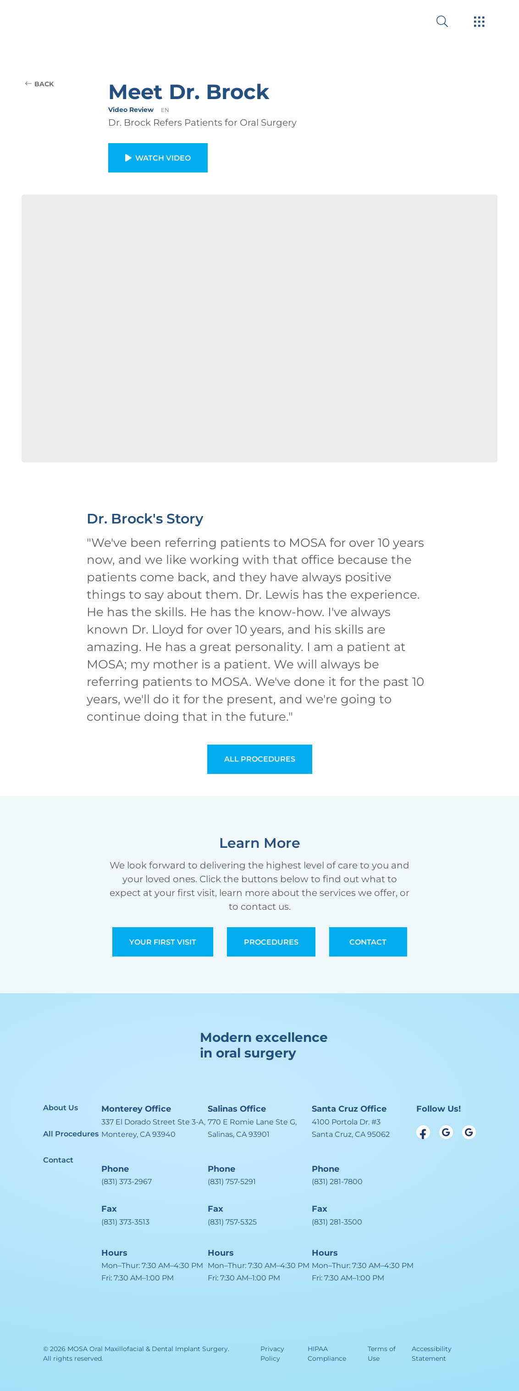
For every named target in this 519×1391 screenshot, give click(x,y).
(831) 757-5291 (232, 1181)
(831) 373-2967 (126, 1181)
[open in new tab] (153, 1128)
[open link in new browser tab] (423, 1132)
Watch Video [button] (158, 158)
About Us (60, 1107)
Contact (367, 942)
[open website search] (449, 21)
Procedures (271, 942)
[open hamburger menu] (479, 22)
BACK (39, 84)
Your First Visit (162, 942)
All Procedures (259, 759)
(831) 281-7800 (337, 1181)
